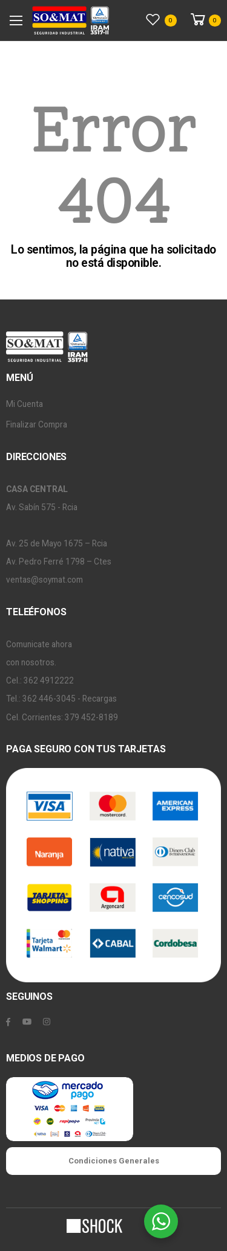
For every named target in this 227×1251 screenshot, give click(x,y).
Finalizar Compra (36, 424)
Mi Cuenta (24, 404)
